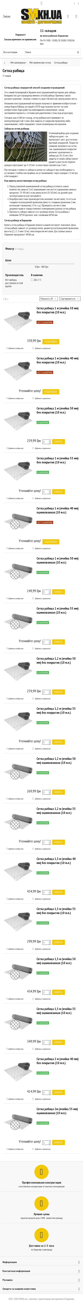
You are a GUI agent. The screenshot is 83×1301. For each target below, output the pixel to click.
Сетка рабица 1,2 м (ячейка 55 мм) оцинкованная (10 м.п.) (56, 811)
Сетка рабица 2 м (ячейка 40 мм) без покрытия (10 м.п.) (57, 1061)
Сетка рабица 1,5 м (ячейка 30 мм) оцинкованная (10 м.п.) (56, 961)
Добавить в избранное (15, 348)
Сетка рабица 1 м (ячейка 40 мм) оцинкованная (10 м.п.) (57, 510)
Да (37, 279)
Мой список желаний (74, 3)
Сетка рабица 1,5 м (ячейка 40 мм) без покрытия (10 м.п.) (56, 861)
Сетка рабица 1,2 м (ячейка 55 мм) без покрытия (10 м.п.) (56, 710)
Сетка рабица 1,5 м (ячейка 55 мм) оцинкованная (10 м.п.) (56, 1011)
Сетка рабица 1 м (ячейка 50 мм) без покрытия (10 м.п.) (57, 410)
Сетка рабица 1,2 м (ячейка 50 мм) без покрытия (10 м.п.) (56, 660)
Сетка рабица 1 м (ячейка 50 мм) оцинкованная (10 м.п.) (57, 560)
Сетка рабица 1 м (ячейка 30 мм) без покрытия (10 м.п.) (57, 310)
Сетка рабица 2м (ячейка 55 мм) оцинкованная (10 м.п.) (57, 1111)
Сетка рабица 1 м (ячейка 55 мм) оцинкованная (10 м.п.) (57, 610)
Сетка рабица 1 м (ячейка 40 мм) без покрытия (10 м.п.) (57, 360)
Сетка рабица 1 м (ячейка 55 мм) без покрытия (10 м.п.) (57, 460)
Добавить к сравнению (42, 348)
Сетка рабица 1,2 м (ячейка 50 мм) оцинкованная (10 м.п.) (56, 760)
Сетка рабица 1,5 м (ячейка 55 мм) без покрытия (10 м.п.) (56, 911)
